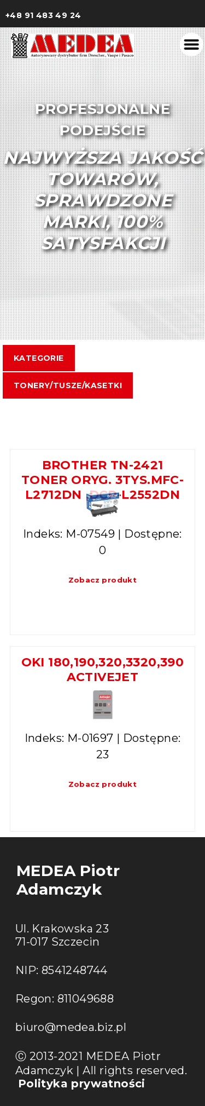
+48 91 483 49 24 (43, 15)
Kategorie (39, 358)
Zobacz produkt (102, 579)
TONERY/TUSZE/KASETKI (68, 385)
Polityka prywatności (81, 1083)
